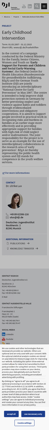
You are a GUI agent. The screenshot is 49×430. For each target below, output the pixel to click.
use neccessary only (33, 416)
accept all (11, 416)
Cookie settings (24, 425)
